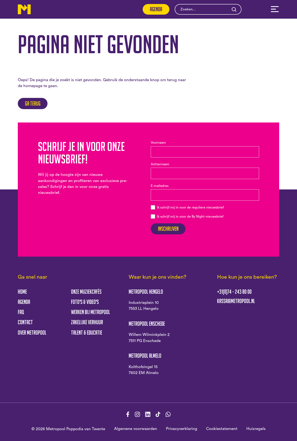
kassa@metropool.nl (236, 301)
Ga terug (32, 103)
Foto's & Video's (85, 302)
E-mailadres (160, 186)
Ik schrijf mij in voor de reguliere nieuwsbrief (190, 207)
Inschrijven (168, 228)
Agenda (156, 9)
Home (22, 291)
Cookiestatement (221, 429)
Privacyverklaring (181, 429)
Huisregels (256, 429)
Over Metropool (32, 332)
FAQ (21, 312)
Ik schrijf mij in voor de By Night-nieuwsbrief (190, 216)
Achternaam (160, 164)
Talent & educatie (86, 332)
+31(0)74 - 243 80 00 (234, 292)
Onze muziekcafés (86, 291)
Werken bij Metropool (90, 312)
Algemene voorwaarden (135, 429)
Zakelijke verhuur (87, 322)
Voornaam (158, 142)
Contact (25, 322)
